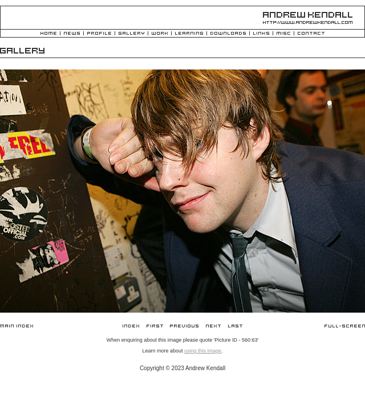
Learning (189, 34)
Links (261, 34)
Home (48, 34)
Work (160, 34)
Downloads (228, 34)
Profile (99, 34)
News (72, 34)
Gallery (131, 34)
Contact (311, 34)
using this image (202, 351)
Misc (283, 34)
